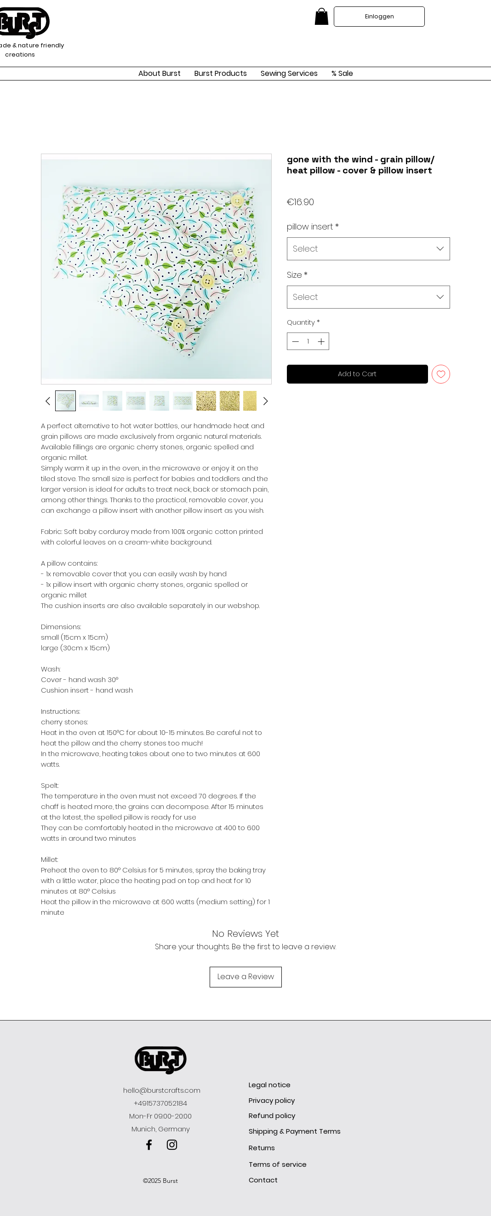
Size (297, 275)
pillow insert (313, 226)
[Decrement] (294, 341)
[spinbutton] (308, 341)
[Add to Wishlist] (441, 374)
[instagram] (172, 1145)
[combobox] (368, 248)
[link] (321, 16)
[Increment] (322, 341)
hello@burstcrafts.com (161, 1090)
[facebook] (149, 1145)
